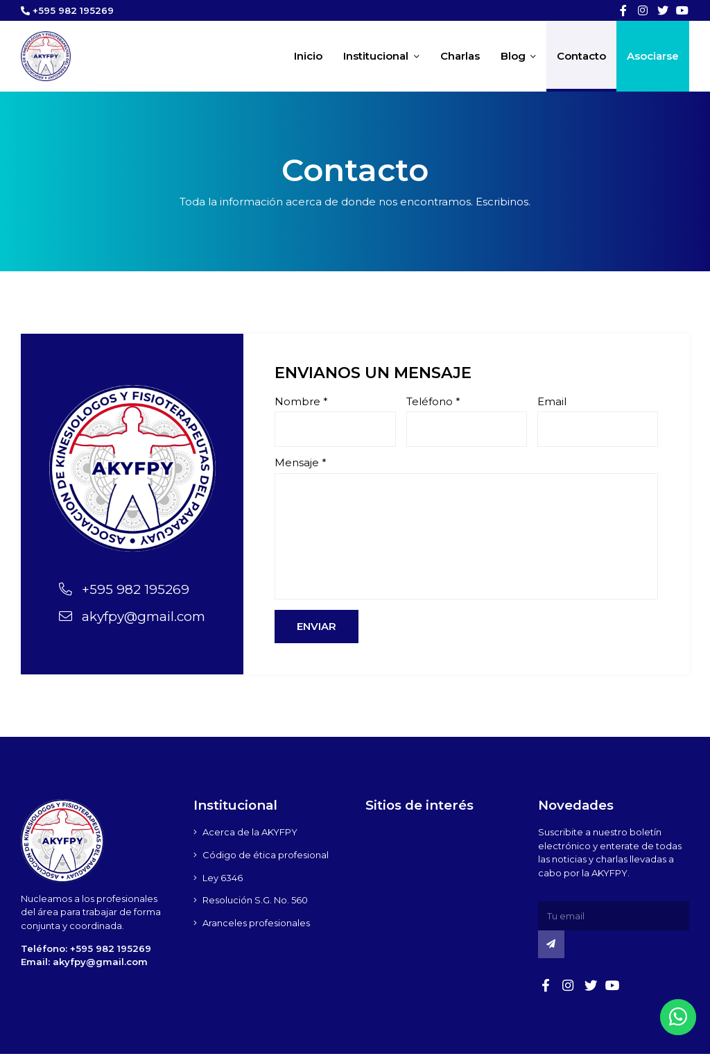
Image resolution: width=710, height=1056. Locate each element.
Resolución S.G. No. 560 (255, 902)
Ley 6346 (222, 879)
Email (551, 403)
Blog (519, 56)
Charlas (460, 56)
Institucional (381, 56)
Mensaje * (301, 464)
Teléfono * (433, 403)
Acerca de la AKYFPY (249, 834)
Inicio (308, 56)
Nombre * (301, 403)
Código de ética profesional (265, 856)
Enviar (316, 629)
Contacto (581, 56)
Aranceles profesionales (256, 925)
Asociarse (653, 56)
